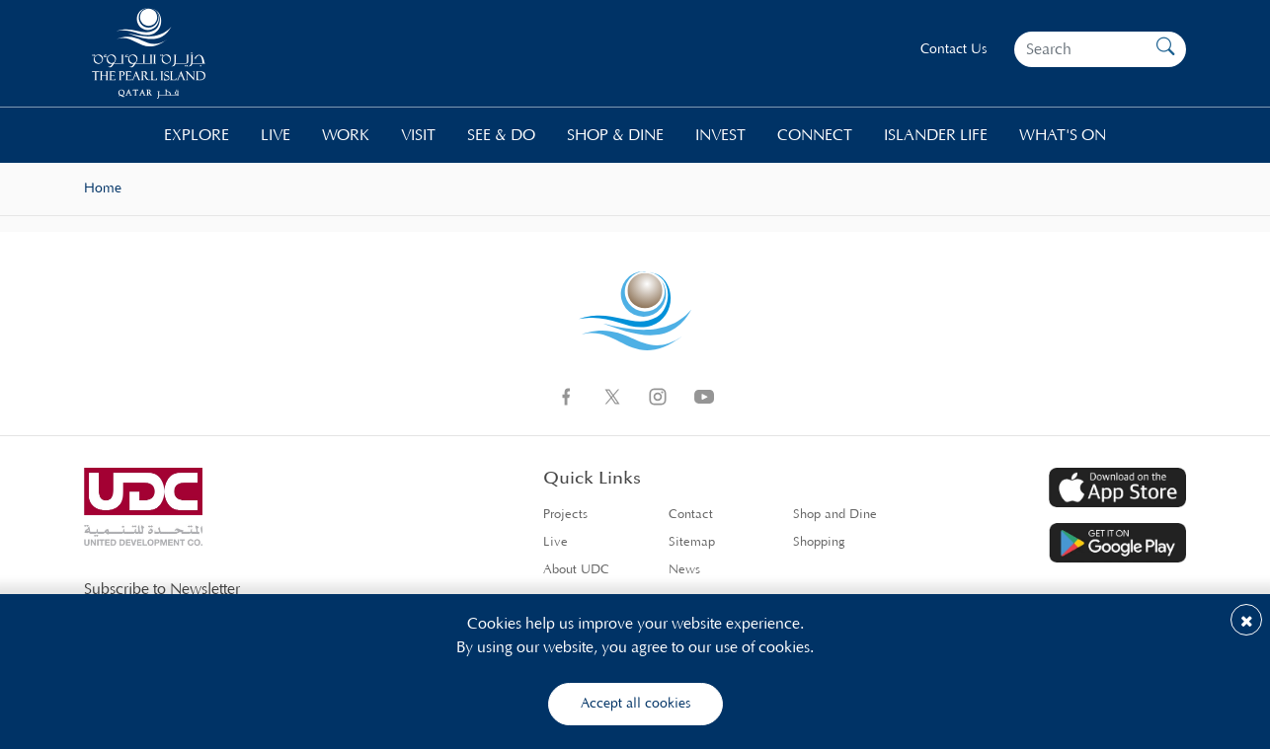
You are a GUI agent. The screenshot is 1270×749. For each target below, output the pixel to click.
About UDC (576, 569)
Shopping (819, 542)
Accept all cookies (635, 704)
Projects (565, 514)
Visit (418, 135)
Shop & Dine (615, 135)
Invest (720, 135)
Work (345, 135)
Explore (196, 135)
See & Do (501, 135)
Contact (691, 514)
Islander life (936, 135)
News (684, 569)
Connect (814, 135)
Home (102, 188)
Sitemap (692, 542)
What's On (1062, 135)
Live (275, 135)
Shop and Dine (835, 514)
